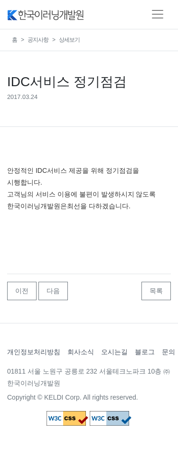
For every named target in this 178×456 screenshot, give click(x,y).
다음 (53, 291)
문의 (168, 352)
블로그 (145, 352)
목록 (156, 291)
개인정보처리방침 (33, 352)
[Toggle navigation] (157, 14)
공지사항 (38, 39)
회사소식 (80, 352)
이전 (21, 291)
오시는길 (114, 352)
